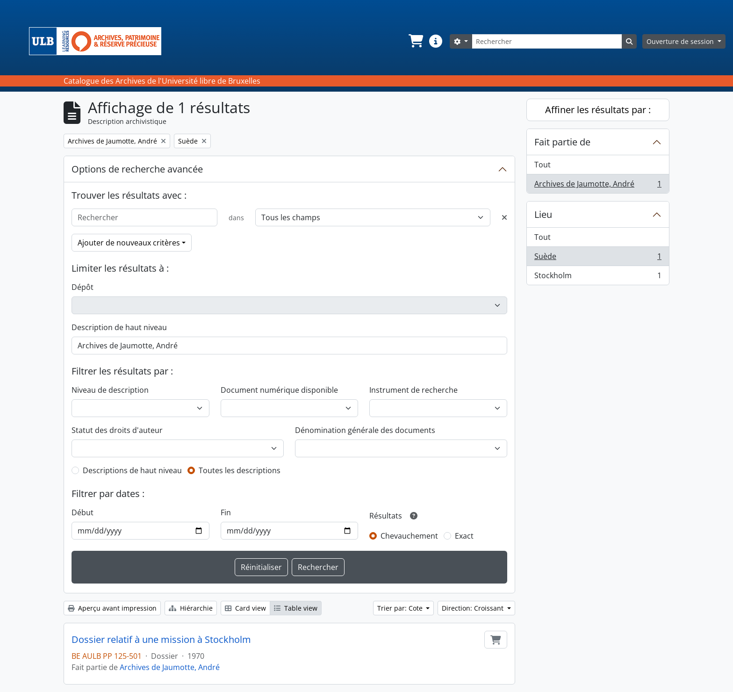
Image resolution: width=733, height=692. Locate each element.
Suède (597, 258)
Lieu (543, 214)
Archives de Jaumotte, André (170, 667)
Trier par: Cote (400, 608)
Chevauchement (409, 536)
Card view (245, 608)
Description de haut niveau (119, 327)
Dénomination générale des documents (365, 430)
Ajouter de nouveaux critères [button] (129, 243)
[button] (415, 41)
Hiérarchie (191, 608)
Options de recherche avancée (137, 169)
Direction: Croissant (473, 608)
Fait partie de (562, 142)
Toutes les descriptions (239, 470)
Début (82, 512)
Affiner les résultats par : (598, 109)
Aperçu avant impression (112, 608)
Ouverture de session (681, 41)
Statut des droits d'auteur (117, 430)
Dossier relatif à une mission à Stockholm (161, 639)
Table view (295, 608)
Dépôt (82, 287)
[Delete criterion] (504, 217)
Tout (542, 164)
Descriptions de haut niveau (132, 470)
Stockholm (597, 277)
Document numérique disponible (279, 390)
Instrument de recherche (413, 390)
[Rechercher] (547, 41)
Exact (464, 536)
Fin (226, 512)
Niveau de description (110, 390)
